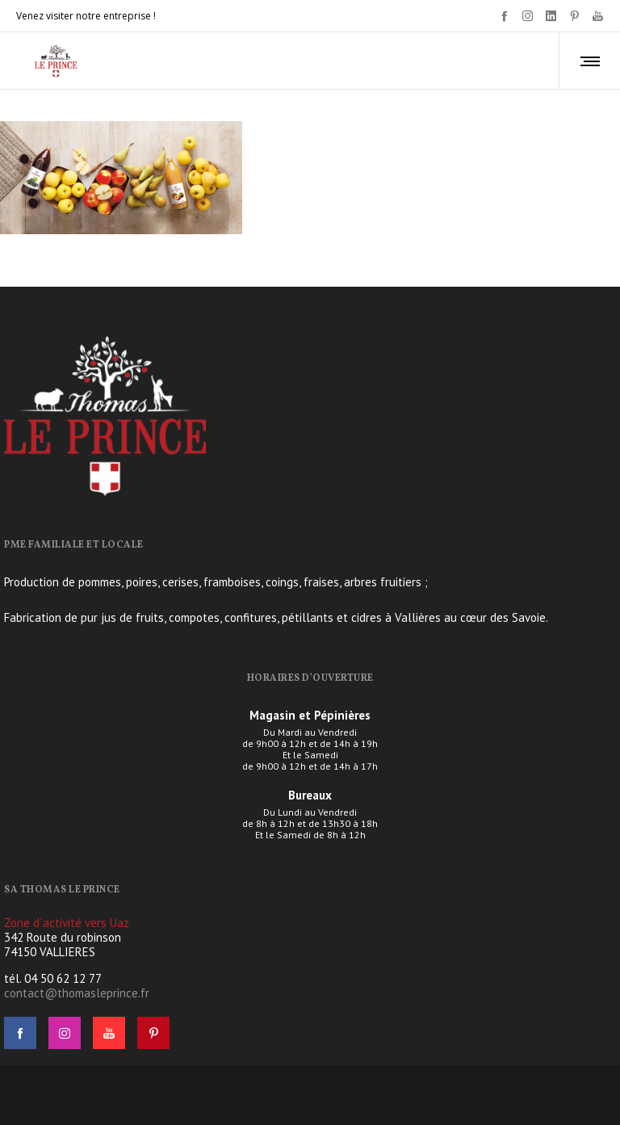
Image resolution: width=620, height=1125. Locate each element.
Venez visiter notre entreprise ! (86, 16)
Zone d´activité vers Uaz (66, 922)
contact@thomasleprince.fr (76, 993)
